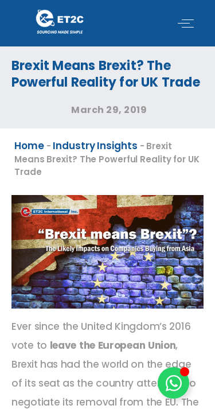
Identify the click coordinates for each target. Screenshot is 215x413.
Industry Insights (95, 146)
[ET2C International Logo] (59, 21)
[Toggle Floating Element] (173, 383)
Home (29, 146)
